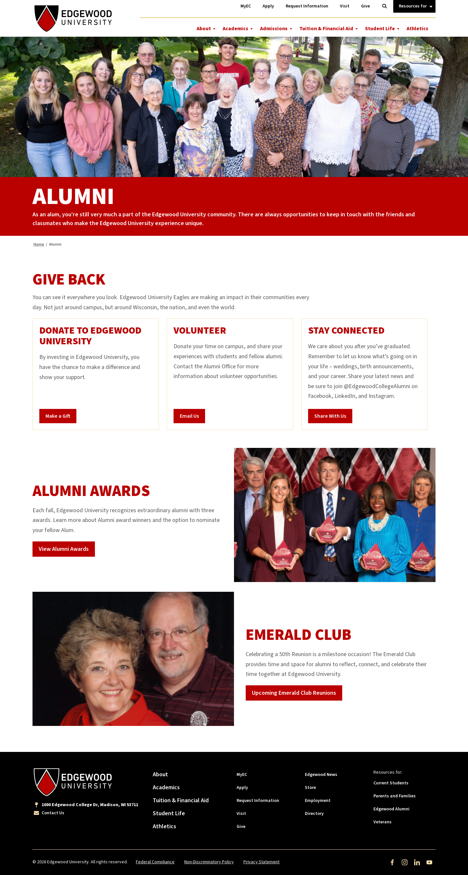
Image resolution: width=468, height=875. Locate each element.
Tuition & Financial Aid (326, 28)
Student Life (380, 28)
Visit (241, 813)
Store (310, 787)
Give (241, 826)
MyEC (242, 774)
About (204, 28)
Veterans (382, 822)
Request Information (258, 800)
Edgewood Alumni (391, 809)
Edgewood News (321, 774)
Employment (318, 800)
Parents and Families (394, 796)
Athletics (417, 28)
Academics (235, 28)
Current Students (391, 783)
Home (38, 244)
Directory (314, 813)
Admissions (274, 28)
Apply (242, 787)
